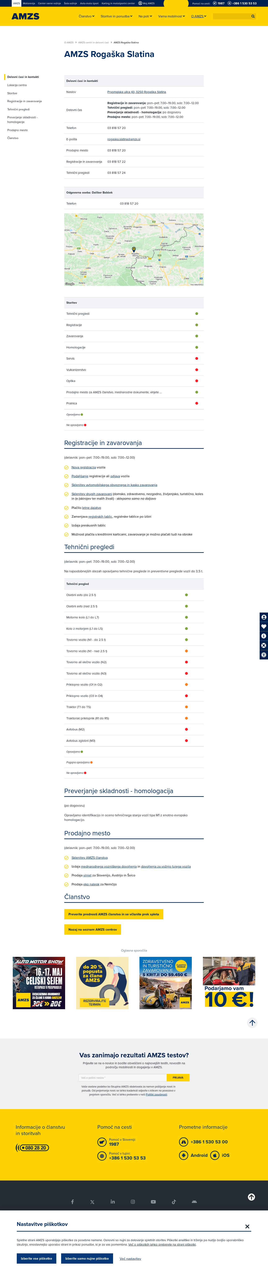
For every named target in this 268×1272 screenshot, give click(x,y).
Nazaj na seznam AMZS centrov (92, 929)
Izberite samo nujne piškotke (87, 1258)
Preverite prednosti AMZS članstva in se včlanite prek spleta (113, 914)
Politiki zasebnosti (156, 1094)
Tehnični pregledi (18, 109)
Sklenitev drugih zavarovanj (92, 494)
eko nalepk (91, 884)
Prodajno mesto (17, 130)
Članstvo (12, 138)
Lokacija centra (17, 85)
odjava (115, 476)
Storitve (12, 93)
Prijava (178, 1078)
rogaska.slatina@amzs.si (123, 139)
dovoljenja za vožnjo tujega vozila (166, 866)
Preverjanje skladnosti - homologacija (22, 119)
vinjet (87, 875)
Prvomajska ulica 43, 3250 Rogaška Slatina (136, 92)
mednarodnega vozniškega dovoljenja (109, 866)
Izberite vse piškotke (36, 1258)
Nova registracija (84, 467)
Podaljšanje (80, 476)
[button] (253, 16)
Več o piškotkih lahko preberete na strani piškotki (162, 1244)
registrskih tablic (100, 516)
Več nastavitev (130, 1258)
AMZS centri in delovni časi (95, 42)
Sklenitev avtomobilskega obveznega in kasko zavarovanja (114, 484)
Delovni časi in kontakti (23, 77)
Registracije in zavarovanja (24, 101)
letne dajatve (91, 507)
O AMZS (70, 42)
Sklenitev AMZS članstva (90, 857)
